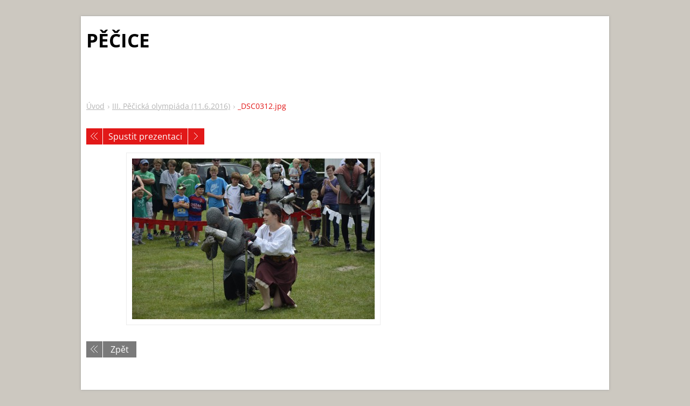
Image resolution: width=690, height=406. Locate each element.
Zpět (120, 349)
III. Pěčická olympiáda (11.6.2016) (171, 106)
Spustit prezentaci (145, 136)
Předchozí (94, 136)
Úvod (95, 106)
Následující (196, 136)
